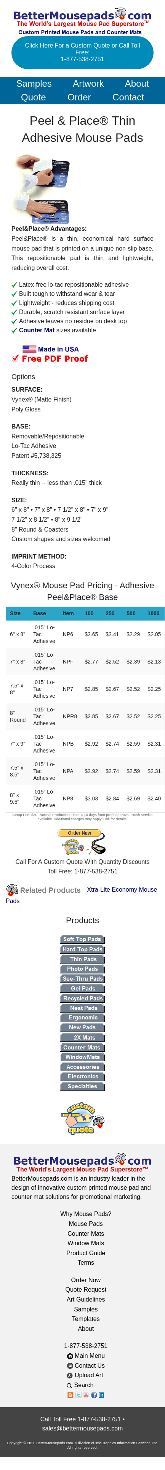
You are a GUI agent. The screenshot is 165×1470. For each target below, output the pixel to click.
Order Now (86, 1280)
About (137, 83)
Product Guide (85, 1253)
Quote (33, 97)
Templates (86, 1319)
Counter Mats (85, 1233)
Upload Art (86, 1375)
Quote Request (85, 1289)
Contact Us (86, 1365)
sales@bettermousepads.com (82, 1428)
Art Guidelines (86, 1299)
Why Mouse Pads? (85, 1214)
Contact (128, 97)
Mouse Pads (86, 1224)
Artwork (88, 83)
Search (85, 1385)
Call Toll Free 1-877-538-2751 (80, 1419)
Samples (33, 83)
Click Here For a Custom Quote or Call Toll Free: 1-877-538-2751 (82, 52)
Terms (86, 1262)
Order (79, 97)
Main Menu (86, 1356)
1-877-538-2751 (85, 1346)
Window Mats (85, 1243)
